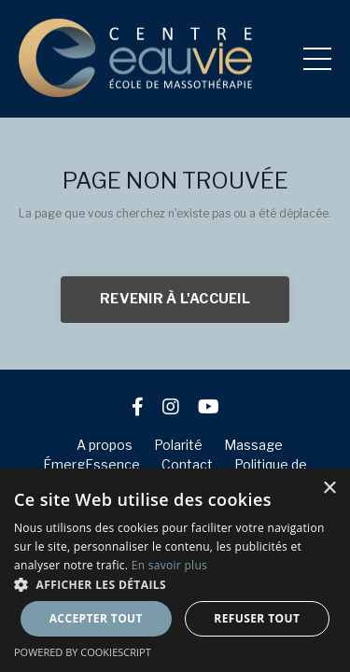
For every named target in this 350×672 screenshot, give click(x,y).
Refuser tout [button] (257, 618)
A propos (105, 445)
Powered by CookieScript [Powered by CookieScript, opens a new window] (82, 652)
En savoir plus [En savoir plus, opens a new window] (169, 565)
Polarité (178, 445)
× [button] (329, 489)
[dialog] (175, 570)
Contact (187, 464)
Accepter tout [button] (96, 618)
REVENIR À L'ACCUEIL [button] (175, 298)
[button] (175, 584)
